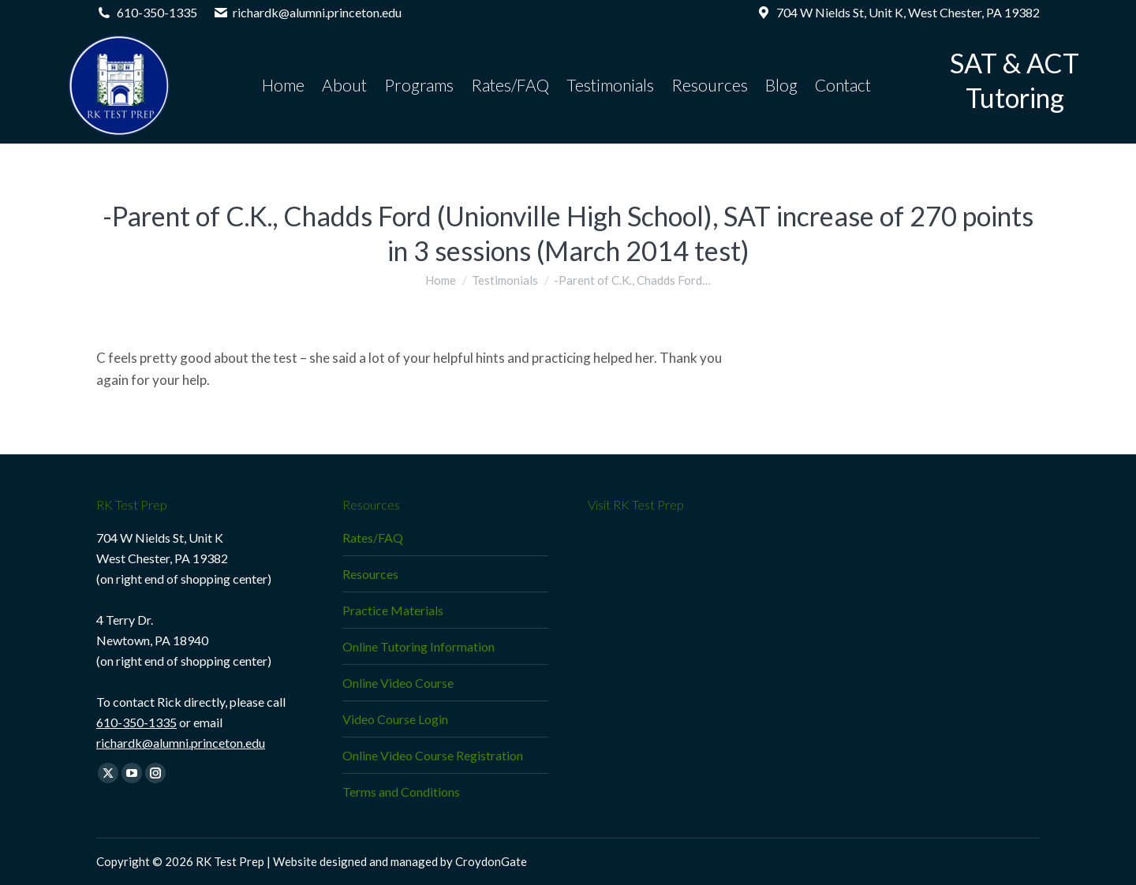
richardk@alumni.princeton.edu (180, 742)
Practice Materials (392, 610)
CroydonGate (491, 861)
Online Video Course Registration (432, 755)
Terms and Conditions (401, 791)
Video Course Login (395, 718)
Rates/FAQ (372, 537)
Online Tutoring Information (418, 646)
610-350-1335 (136, 722)
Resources (370, 573)
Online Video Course (398, 682)
